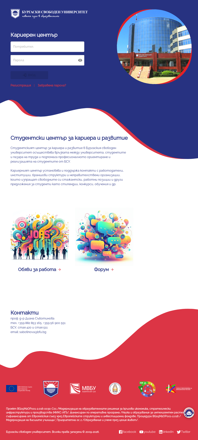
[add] (189, 412)
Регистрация (21, 85)
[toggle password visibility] (80, 60)
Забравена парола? (52, 85)
